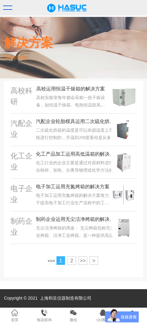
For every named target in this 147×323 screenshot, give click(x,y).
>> (83, 260)
